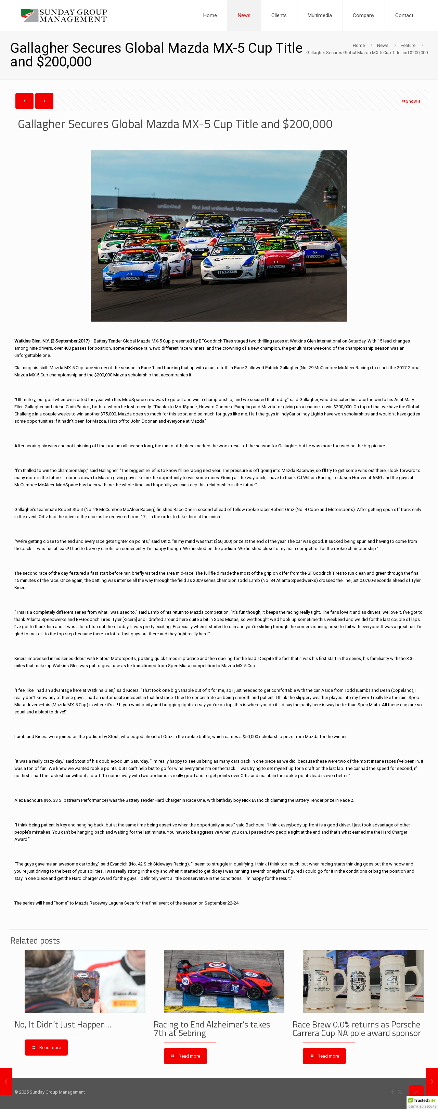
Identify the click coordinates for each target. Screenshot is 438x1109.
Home (359, 45)
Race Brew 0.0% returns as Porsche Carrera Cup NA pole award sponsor (357, 1028)
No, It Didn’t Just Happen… (62, 1024)
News (382, 45)
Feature (408, 45)
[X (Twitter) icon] (399, 1092)
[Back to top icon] (416, 1092)
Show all (412, 101)
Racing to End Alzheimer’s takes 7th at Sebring (212, 1028)
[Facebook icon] (392, 1092)
